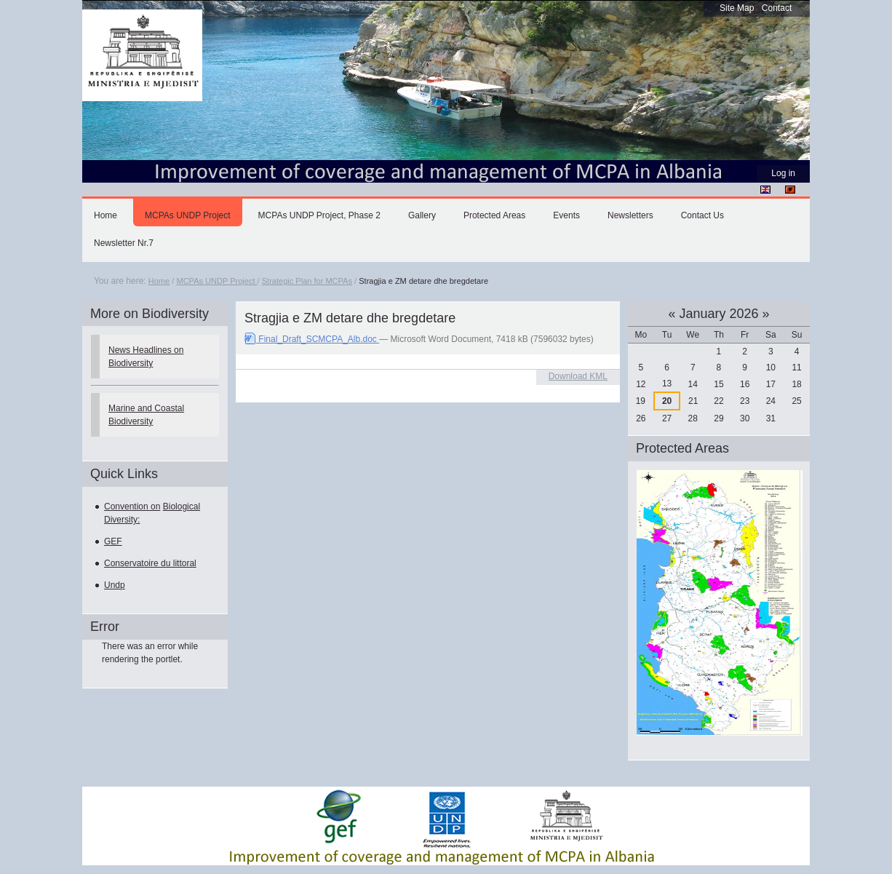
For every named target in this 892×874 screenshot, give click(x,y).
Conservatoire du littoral (150, 563)
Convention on (132, 506)
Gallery (422, 215)
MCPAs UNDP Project (188, 215)
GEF (113, 541)
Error (104, 626)
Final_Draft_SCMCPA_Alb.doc (311, 339)
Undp (114, 585)
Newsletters (630, 215)
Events (566, 215)
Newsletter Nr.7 (124, 243)
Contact (777, 8)
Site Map (737, 8)
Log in (783, 173)
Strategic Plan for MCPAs (307, 281)
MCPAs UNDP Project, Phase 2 (319, 215)
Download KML (578, 376)
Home (105, 215)
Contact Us (702, 215)
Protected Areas (494, 215)
